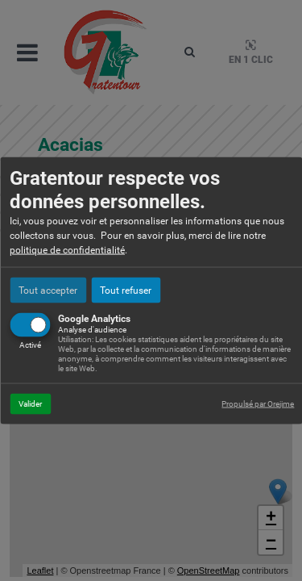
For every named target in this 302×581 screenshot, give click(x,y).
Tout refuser (125, 289)
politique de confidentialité (67, 249)
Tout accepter (48, 289)
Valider (30, 403)
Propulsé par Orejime (257, 403)
